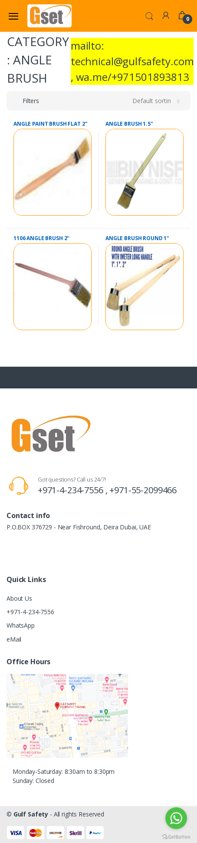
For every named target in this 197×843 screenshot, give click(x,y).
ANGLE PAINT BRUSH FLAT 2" (50, 123)
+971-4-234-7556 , (73, 490)
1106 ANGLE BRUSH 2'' (41, 238)
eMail (14, 639)
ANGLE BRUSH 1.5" (129, 123)
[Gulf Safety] (49, 15)
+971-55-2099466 (143, 490)
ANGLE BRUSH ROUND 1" (137, 238)
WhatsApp (21, 625)
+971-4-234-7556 (30, 612)
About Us (19, 598)
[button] (149, 15)
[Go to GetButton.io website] (176, 834)
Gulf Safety (30, 814)
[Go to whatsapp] (176, 818)
